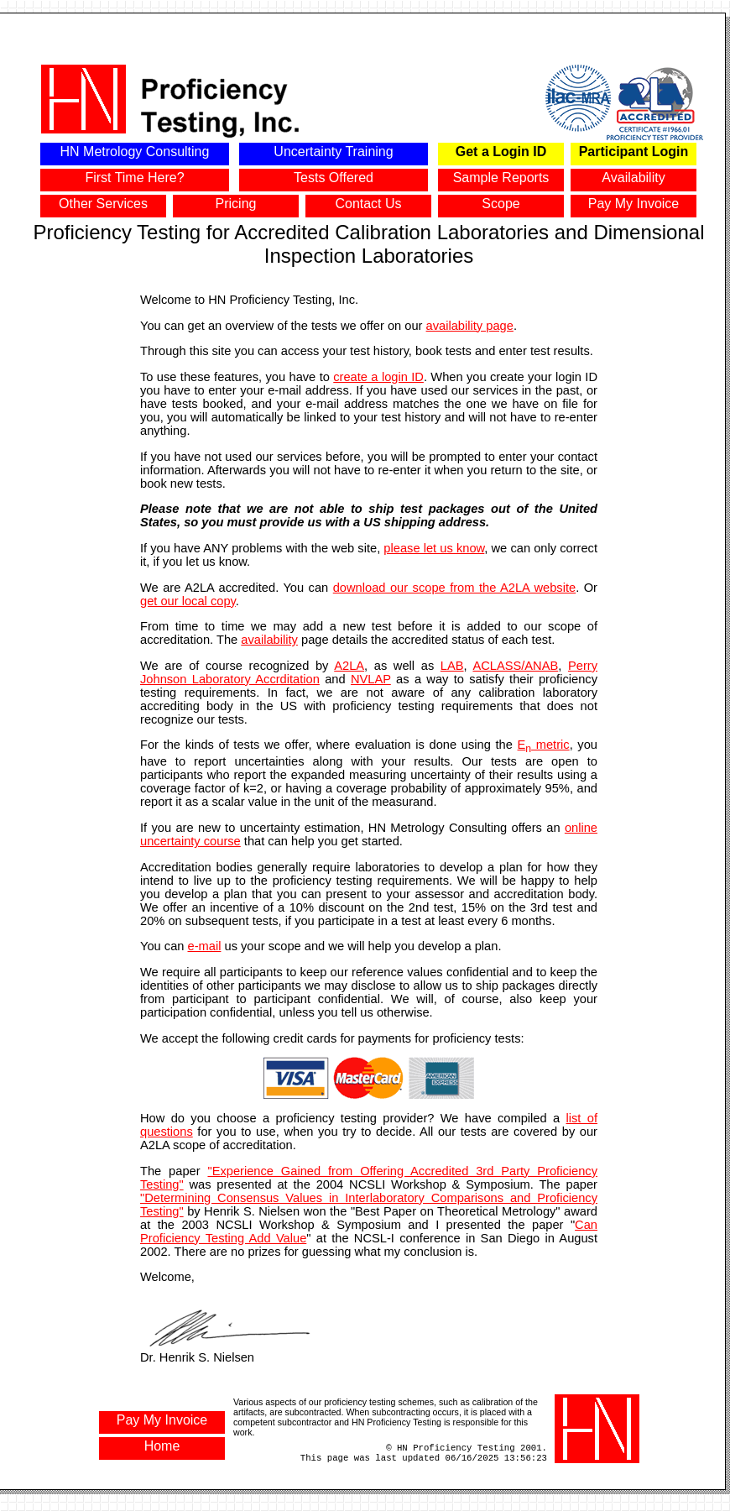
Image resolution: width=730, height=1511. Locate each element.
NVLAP (371, 679)
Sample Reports (501, 177)
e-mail (205, 946)
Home (162, 1446)
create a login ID (378, 377)
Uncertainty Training (333, 151)
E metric (544, 744)
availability (269, 639)
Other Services (103, 203)
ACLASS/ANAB (515, 665)
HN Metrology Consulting (135, 151)
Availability (633, 177)
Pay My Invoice (633, 203)
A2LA (349, 665)
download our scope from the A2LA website (454, 587)
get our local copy (188, 601)
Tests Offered (333, 177)
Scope (500, 203)
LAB (452, 665)
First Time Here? (134, 177)
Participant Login (634, 151)
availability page (470, 325)
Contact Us (368, 203)
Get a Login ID (501, 151)
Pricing (236, 203)
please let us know (433, 548)
